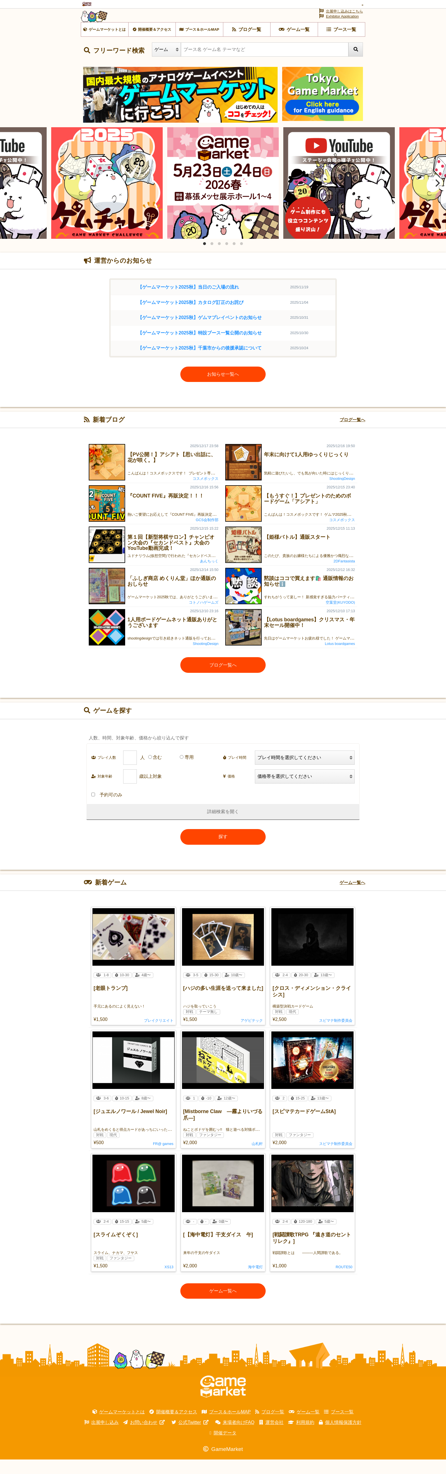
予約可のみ (106, 809)
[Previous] (9, 197)
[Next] (437, 197)
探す (223, 851)
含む (157, 771)
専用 (189, 771)
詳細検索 (216, 826)
